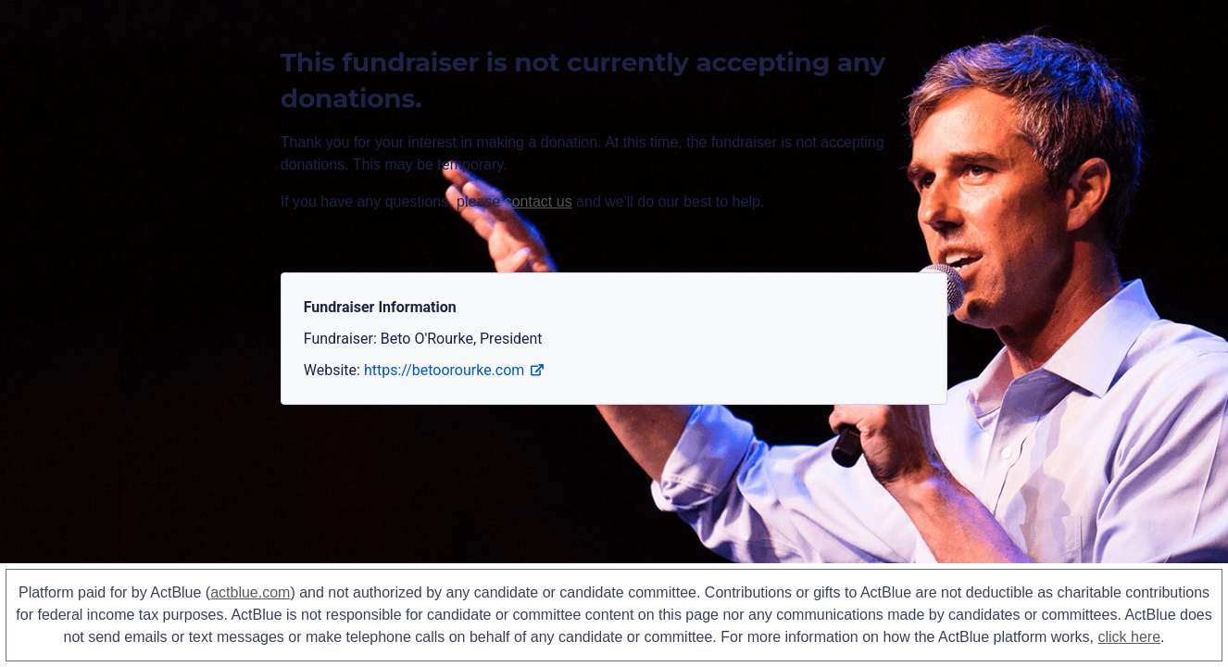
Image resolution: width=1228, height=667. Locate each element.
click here (1128, 637)
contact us (538, 201)
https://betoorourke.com (454, 370)
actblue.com (250, 592)
